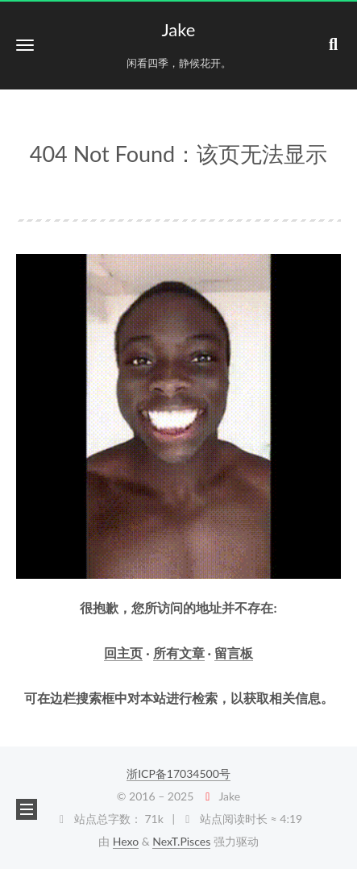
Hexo (126, 841)
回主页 (123, 652)
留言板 (233, 652)
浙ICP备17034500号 (178, 773)
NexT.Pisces (181, 841)
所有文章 (179, 652)
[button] (25, 45)
